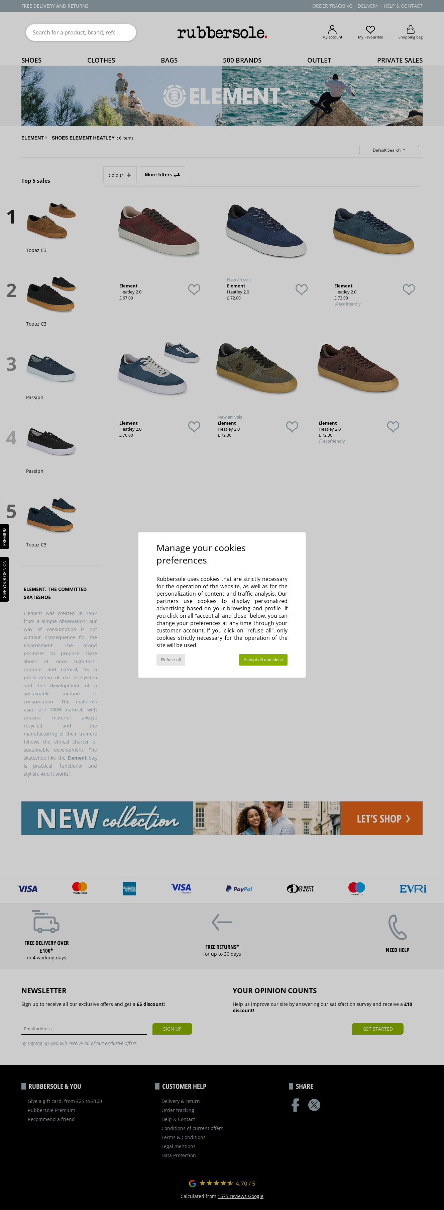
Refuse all (171, 659)
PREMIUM (4, 536)
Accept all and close (263, 659)
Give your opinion (4, 579)
